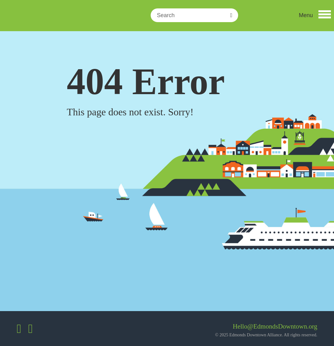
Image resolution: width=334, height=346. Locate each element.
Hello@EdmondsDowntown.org (275, 326)
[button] (315, 15)
